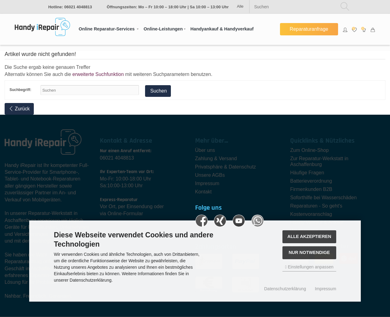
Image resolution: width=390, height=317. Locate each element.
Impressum (325, 288)
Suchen (158, 90)
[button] (108, 29)
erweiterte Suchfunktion (98, 74)
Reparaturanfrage (309, 29)
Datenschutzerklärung (285, 288)
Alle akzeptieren (309, 236)
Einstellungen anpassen (309, 266)
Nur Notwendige (309, 252)
